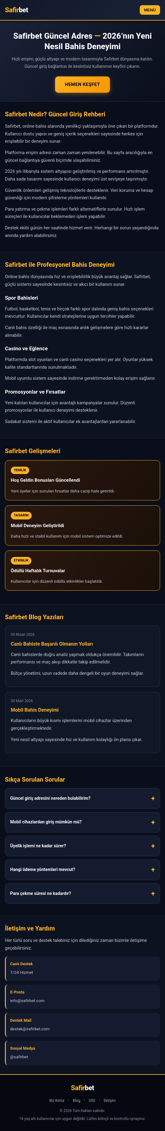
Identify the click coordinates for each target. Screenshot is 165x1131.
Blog (76, 1100)
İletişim (110, 1100)
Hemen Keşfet (82, 84)
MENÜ (150, 10)
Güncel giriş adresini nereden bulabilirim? (50, 798)
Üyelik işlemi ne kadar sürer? (38, 845)
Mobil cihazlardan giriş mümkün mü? (46, 821)
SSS (92, 1100)
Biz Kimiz (56, 1100)
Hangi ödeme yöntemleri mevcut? (42, 869)
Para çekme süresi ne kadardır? (40, 893)
